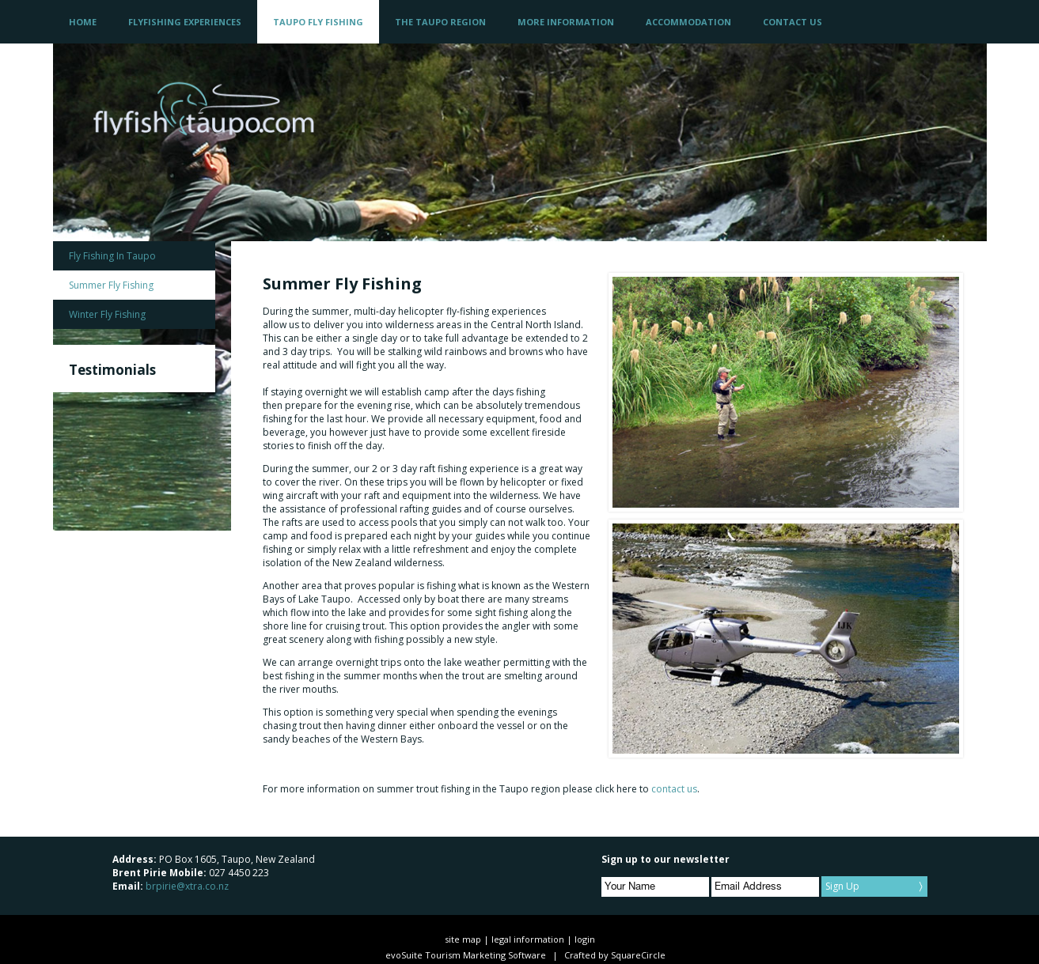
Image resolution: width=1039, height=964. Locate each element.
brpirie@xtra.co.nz (187, 886)
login (584, 939)
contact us (674, 789)
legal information (527, 939)
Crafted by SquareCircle (614, 955)
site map (463, 939)
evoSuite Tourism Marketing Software (465, 955)
